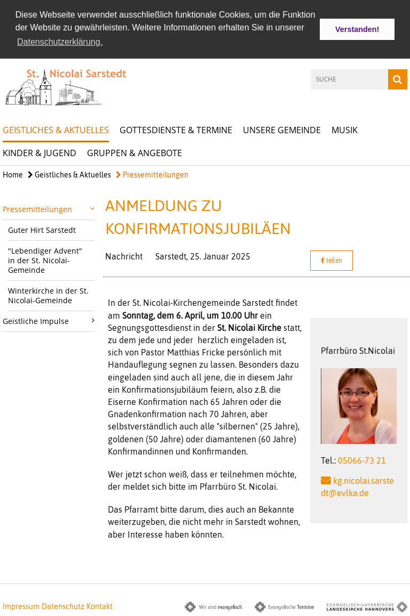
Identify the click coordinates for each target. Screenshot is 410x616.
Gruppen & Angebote (134, 152)
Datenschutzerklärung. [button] (59, 41)
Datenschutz (63, 605)
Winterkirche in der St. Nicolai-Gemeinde (48, 295)
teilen (331, 260)
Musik (345, 129)
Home (13, 173)
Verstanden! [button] (357, 29)
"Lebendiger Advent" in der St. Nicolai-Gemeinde (45, 259)
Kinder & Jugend (39, 152)
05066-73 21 (362, 459)
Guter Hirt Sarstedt (42, 229)
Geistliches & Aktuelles (56, 129)
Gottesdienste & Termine (176, 129)
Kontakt (99, 605)
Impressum (21, 605)
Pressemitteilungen (152, 173)
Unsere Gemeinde (282, 129)
